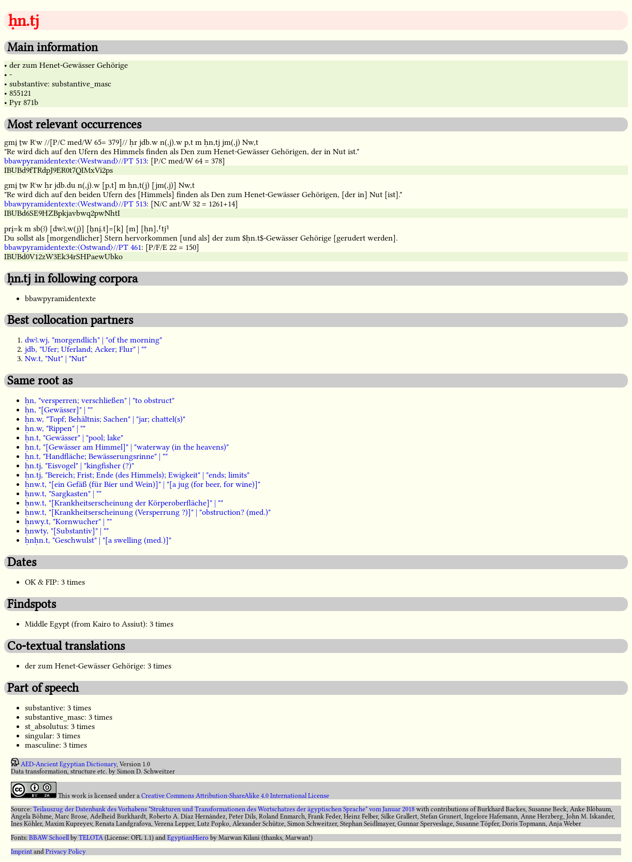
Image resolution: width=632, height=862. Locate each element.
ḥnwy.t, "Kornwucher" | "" (68, 521)
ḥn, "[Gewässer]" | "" (59, 409)
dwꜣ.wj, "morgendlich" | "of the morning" (93, 340)
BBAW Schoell (49, 837)
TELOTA (91, 837)
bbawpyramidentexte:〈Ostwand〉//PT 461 (72, 247)
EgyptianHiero (188, 837)
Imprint (21, 851)
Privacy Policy (66, 851)
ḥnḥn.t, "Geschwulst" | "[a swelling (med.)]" (98, 540)
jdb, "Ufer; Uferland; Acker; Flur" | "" (85, 349)
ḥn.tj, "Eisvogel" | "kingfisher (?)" (79, 465)
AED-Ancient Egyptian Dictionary (68, 764)
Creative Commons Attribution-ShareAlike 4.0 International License (235, 795)
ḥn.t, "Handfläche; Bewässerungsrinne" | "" (96, 456)
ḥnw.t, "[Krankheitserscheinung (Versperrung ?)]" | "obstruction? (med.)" (148, 512)
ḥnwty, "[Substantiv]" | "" (67, 531)
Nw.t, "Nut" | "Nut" (56, 358)
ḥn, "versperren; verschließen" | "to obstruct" (99, 400)
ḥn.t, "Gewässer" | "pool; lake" (74, 437)
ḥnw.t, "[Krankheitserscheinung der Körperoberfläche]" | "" (124, 503)
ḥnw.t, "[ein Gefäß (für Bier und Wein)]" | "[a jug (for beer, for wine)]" (142, 484)
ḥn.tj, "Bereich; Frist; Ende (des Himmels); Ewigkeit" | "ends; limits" (137, 475)
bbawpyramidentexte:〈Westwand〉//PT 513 (75, 161)
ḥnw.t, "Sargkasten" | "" (63, 493)
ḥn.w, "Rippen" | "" (55, 428)
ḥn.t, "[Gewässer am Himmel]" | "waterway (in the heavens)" (127, 447)
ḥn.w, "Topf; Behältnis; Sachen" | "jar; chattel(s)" (105, 419)
